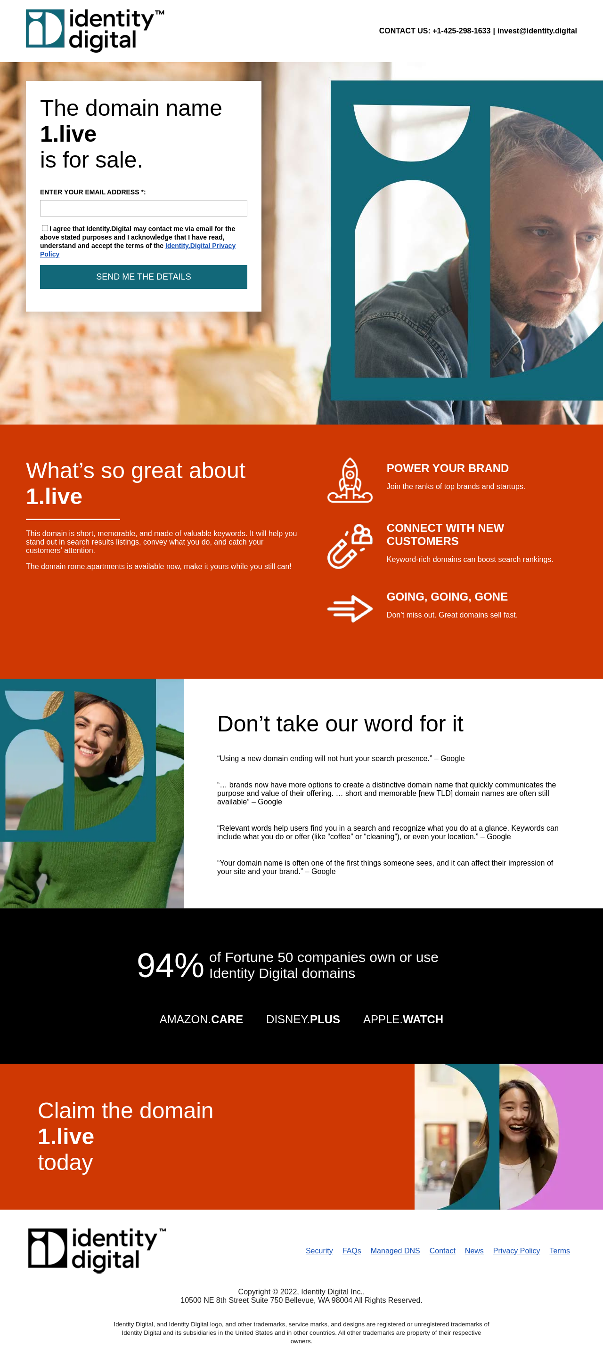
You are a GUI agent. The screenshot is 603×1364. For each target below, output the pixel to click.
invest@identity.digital (537, 31)
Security (319, 1251)
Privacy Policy (516, 1251)
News (474, 1251)
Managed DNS (395, 1251)
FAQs (351, 1251)
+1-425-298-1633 (461, 31)
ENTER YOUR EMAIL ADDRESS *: (143, 202)
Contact (443, 1251)
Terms (559, 1251)
